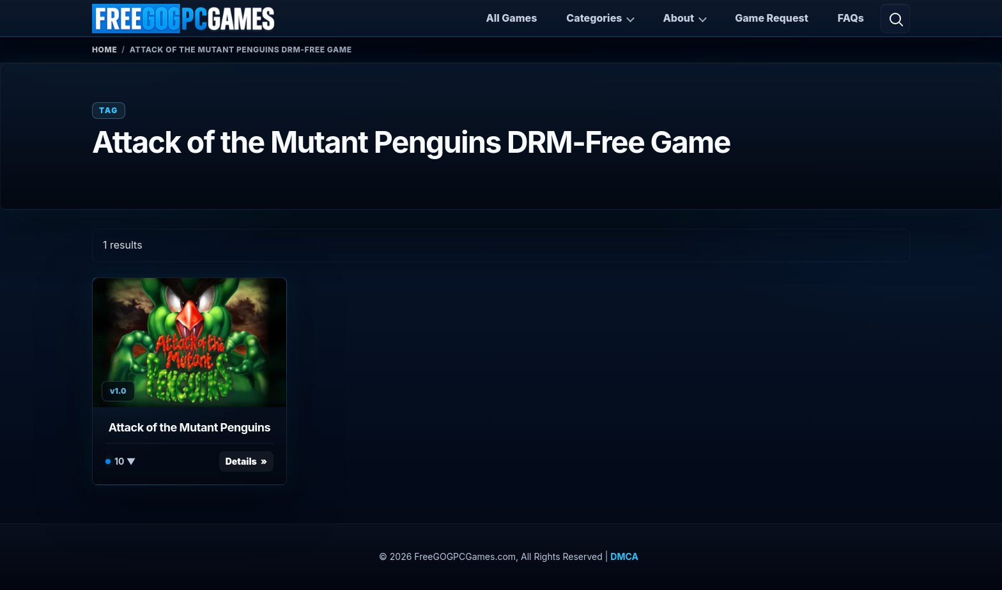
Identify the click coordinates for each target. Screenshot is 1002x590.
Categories (594, 18)
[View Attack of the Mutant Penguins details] (189, 342)
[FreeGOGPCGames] (184, 18)
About (678, 18)
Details (241, 461)
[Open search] (895, 18)
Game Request (771, 18)
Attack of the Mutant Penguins (189, 427)
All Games (511, 18)
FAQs (851, 18)
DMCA (624, 556)
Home (104, 49)
